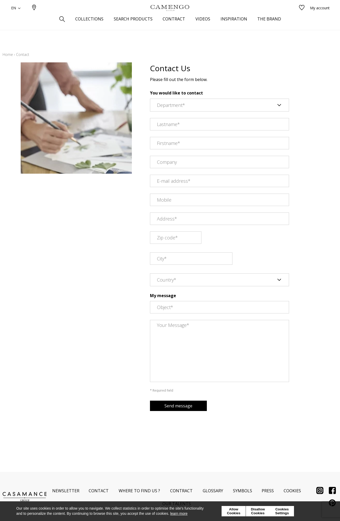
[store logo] (170, 16)
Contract (181, 491)
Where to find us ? (139, 491)
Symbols (242, 491)
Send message (178, 406)
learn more (178, 513)
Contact (99, 491)
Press (268, 491)
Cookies (292, 491)
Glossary (213, 491)
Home (8, 54)
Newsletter (65, 491)
